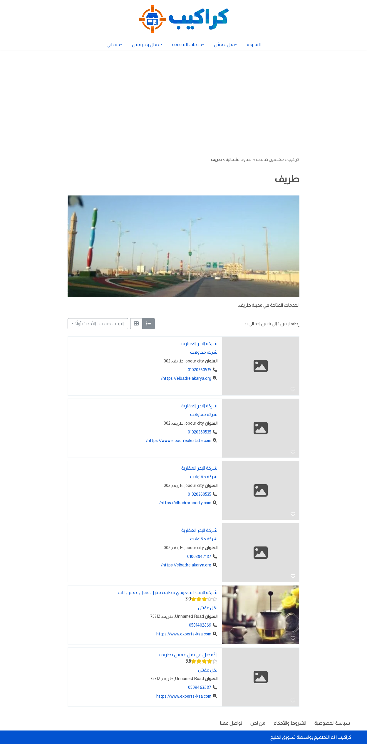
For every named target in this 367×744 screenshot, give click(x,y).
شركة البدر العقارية (199, 343)
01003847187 (199, 556)
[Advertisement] (183, 94)
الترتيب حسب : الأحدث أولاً (99, 323)
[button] (236, 44)
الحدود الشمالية (239, 159)
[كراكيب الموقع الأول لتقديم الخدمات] (184, 19)
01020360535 (199, 369)
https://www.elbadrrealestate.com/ (178, 440)
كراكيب (293, 159)
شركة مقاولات (203, 352)
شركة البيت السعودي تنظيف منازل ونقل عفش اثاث (167, 592)
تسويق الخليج (283, 737)
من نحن (257, 723)
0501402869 (200, 625)
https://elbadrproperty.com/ (185, 502)
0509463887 (199, 687)
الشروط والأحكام (290, 723)
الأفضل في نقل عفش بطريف (188, 654)
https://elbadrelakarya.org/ (186, 378)
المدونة (254, 44)
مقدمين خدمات (270, 159)
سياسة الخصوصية (332, 723)
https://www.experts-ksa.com (183, 633)
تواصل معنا (231, 723)
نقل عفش (207, 607)
